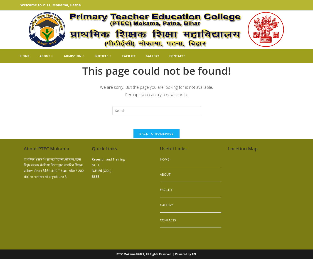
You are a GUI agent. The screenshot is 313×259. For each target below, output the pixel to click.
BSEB (96, 176)
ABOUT (165, 174)
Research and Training (108, 159)
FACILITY (166, 189)
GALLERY (166, 205)
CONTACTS (168, 220)
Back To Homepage (156, 134)
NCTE (96, 165)
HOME (165, 159)
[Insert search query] (156, 110)
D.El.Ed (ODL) (101, 170)
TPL (194, 254)
